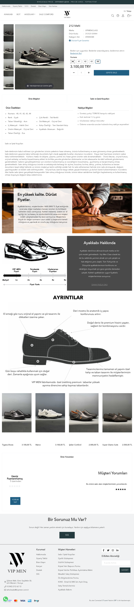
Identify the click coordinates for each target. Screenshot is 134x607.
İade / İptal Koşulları (66, 554)
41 (79, 61)
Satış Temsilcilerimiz (66, 586)
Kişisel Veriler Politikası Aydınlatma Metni (75, 570)
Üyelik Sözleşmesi (65, 558)
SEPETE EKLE (111, 73)
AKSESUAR (29, 14)
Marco (38, 445)
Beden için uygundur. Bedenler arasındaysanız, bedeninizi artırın (97, 52)
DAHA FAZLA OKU (100, 285)
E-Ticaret (104, 600)
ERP (115, 600)
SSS (67, 535)
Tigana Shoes (7, 445)
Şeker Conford (75, 445)
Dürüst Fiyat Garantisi (79, 41)
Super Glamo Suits (110, 445)
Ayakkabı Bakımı (65, 590)
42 (85, 61)
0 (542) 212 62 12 (14, 586)
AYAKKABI (8, 14)
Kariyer (39, 566)
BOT (18, 14)
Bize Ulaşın (40, 562)
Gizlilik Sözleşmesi (66, 562)
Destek (39, 570)
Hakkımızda (41, 554)
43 (92, 61)
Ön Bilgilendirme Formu (68, 578)
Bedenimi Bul (76, 53)
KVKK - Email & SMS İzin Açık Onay (73, 582)
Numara (73, 57)
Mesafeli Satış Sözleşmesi (68, 574)
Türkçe (129, 11)
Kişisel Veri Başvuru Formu (69, 566)
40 (73, 61)
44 (98, 61)
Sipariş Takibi (41, 558)
